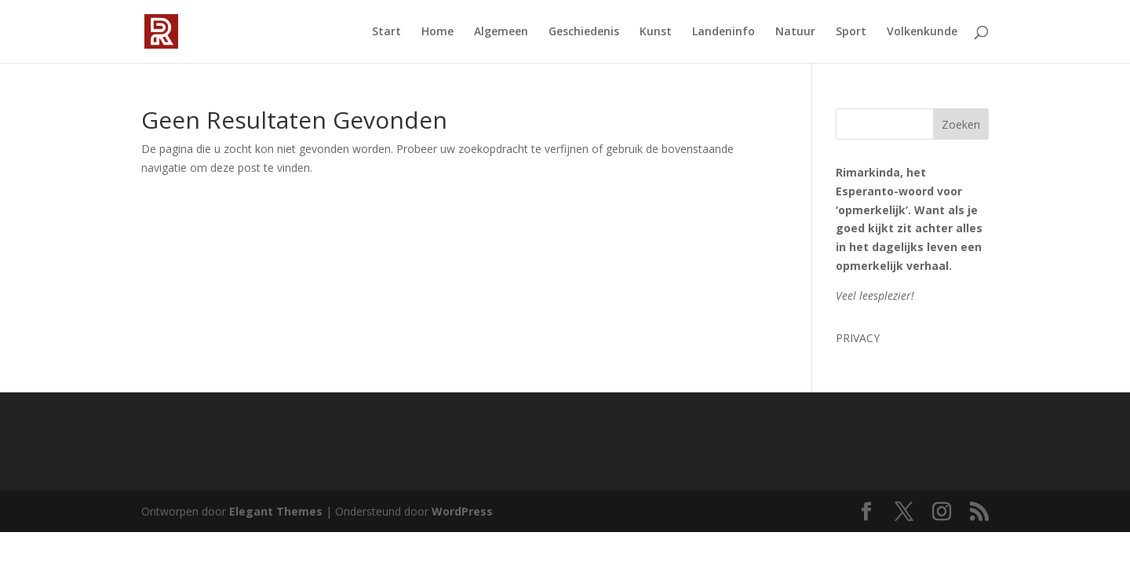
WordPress (462, 511)
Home (437, 32)
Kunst (656, 32)
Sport (851, 32)
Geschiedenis (584, 32)
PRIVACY (858, 337)
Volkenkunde (922, 32)
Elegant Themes (276, 511)
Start (386, 32)
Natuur (795, 32)
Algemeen (501, 32)
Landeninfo (723, 32)
